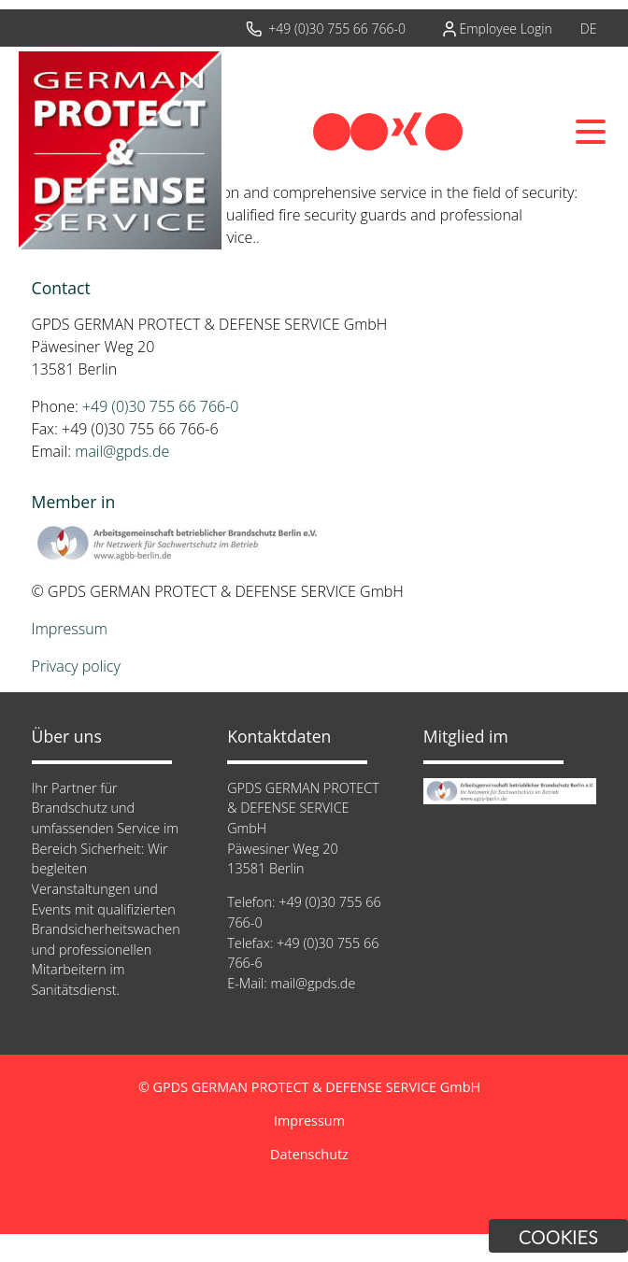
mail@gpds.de (122, 451)
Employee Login (505, 28)
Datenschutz (309, 1154)
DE (588, 28)
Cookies (558, 1237)
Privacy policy (76, 666)
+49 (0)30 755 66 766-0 (337, 28)
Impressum (69, 628)
